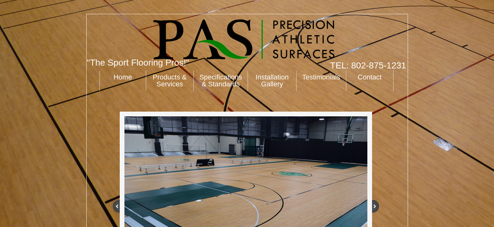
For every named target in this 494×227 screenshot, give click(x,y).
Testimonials (321, 77)
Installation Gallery (272, 80)
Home (122, 77)
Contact (370, 77)
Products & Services (170, 80)
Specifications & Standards (220, 80)
